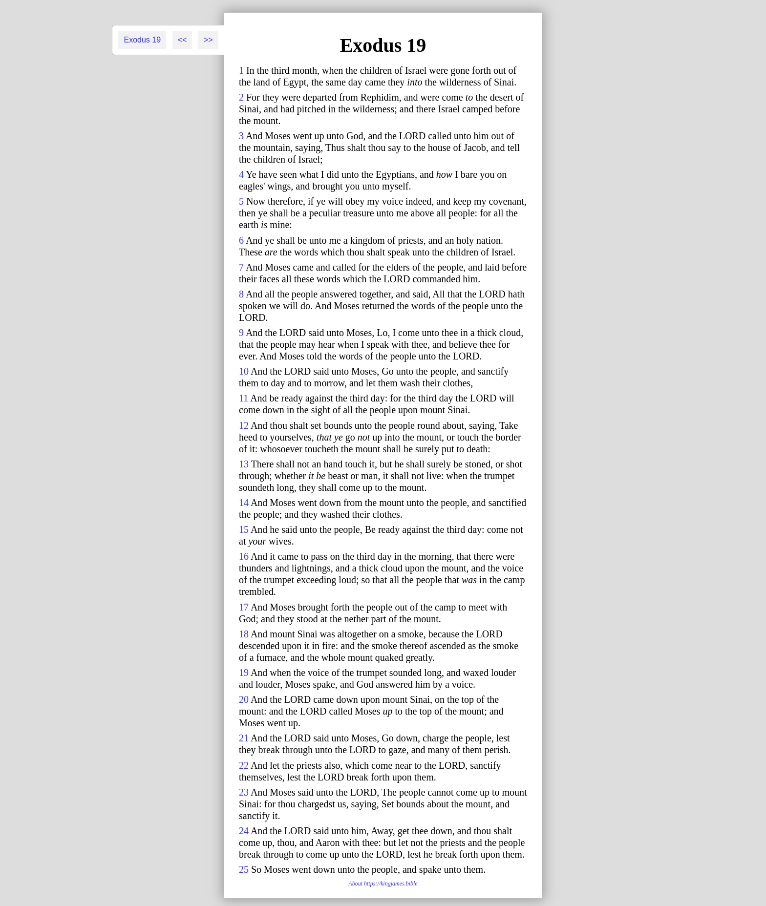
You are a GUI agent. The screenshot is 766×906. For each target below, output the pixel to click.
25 (244, 869)
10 (244, 371)
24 (244, 830)
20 (244, 699)
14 (244, 502)
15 (244, 529)
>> (208, 40)
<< (182, 40)
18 (244, 634)
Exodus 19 (142, 40)
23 (244, 792)
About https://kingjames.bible (382, 883)
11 (243, 398)
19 (244, 672)
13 (244, 464)
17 (244, 607)
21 (244, 738)
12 (244, 425)
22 (244, 765)
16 (244, 556)
